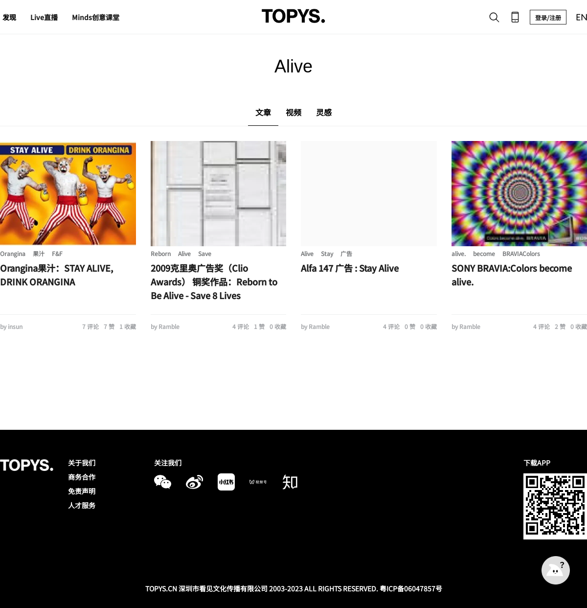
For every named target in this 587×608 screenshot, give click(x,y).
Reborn (161, 253)
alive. (459, 253)
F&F (57, 253)
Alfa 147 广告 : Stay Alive (350, 267)
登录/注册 (548, 17)
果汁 (39, 253)
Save (204, 253)
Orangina (12, 253)
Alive (184, 253)
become (484, 253)
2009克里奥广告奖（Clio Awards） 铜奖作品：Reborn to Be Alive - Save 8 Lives (214, 281)
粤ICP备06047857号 (411, 588)
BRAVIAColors (521, 253)
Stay (327, 253)
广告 (346, 253)
